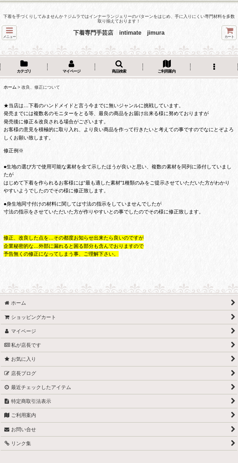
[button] (9, 32)
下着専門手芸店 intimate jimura (118, 32)
